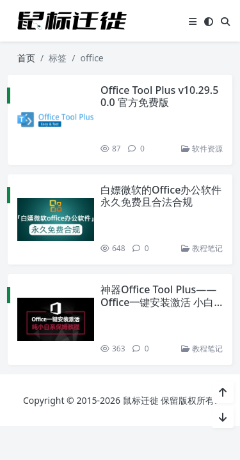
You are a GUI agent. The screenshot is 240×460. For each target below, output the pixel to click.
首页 (26, 58)
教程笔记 (201, 248)
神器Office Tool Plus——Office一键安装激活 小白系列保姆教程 (158, 301)
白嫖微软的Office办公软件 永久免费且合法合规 (160, 196)
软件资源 (201, 148)
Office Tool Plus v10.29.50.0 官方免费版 (159, 96)
